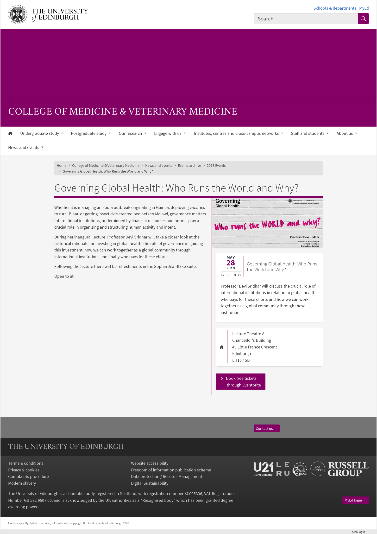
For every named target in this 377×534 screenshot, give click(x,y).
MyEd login (356, 500)
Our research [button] (131, 133)
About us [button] (345, 133)
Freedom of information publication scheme (171, 470)
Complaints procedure (28, 476)
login (360, 532)
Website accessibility (149, 463)
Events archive (189, 165)
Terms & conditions (25, 463)
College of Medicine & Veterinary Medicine (105, 165)
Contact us (266, 428)
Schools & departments (335, 8)
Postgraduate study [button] (89, 133)
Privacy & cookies (23, 470)
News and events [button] (24, 147)
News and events (158, 165)
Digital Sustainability (149, 483)
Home (61, 165)
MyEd (364, 8)
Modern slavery (22, 483)
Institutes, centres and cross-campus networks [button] (237, 133)
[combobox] (306, 18)
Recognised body (157, 500)
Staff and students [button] (308, 133)
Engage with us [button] (168, 133)
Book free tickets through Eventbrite (243, 381)
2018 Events (216, 165)
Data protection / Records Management (166, 476)
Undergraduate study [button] (40, 133)
